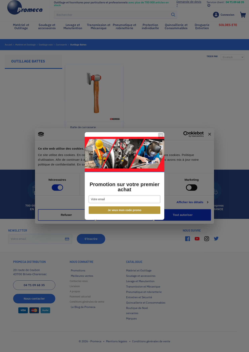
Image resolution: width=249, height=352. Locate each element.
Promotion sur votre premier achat (124, 187)
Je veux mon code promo (124, 210)
